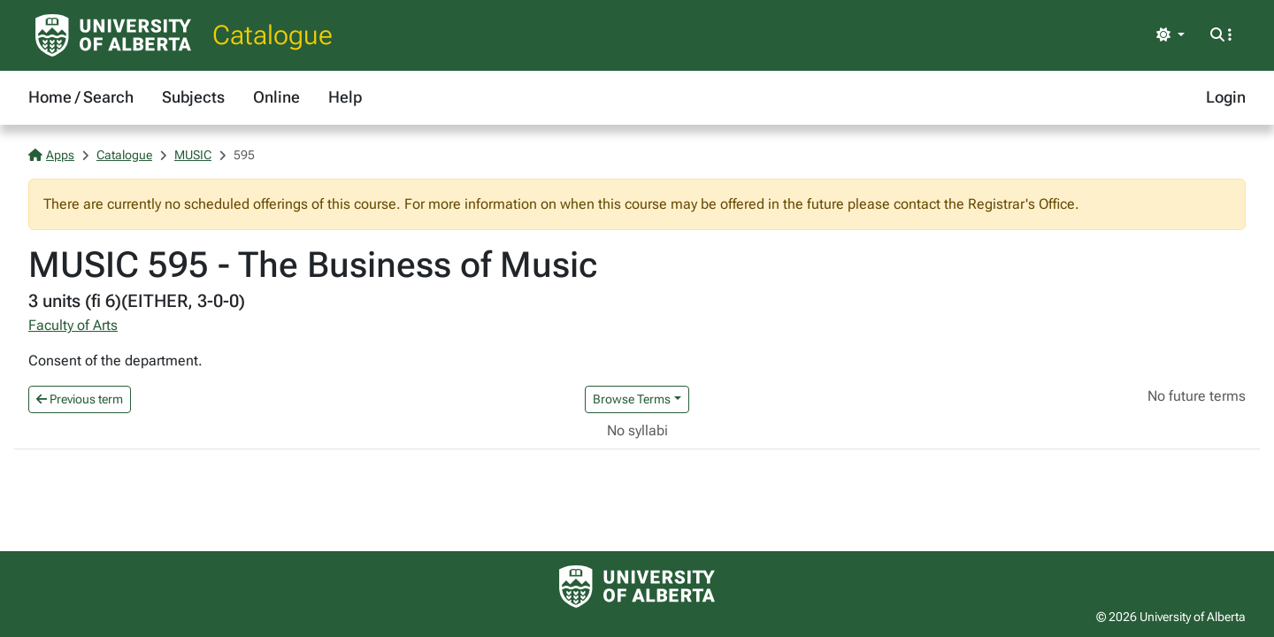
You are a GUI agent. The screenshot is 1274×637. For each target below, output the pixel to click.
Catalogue (272, 34)
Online (276, 97)
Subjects (193, 97)
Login (1226, 97)
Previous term (79, 399)
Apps (51, 155)
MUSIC (192, 155)
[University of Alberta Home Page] (113, 35)
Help (345, 97)
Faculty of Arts (73, 325)
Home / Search (81, 97)
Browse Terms (632, 399)
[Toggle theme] (1170, 35)
